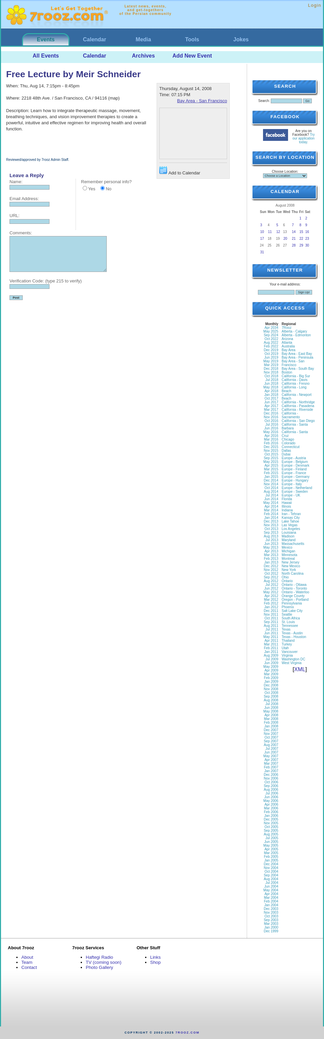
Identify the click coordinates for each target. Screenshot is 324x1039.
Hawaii (287, 503)
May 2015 (270, 462)
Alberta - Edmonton (296, 335)
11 (270, 232)
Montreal (288, 558)
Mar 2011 (271, 644)
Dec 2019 (271, 350)
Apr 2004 (271, 894)
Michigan (288, 551)
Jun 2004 (271, 886)
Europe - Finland (294, 469)
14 (294, 232)
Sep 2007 (271, 741)
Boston (287, 372)
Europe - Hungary (295, 480)
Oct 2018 (271, 376)
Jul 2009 (271, 659)
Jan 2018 (271, 395)
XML (299, 669)
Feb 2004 (271, 901)
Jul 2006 (271, 793)
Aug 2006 (271, 789)
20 (285, 238)
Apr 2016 (271, 436)
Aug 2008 (271, 700)
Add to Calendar (179, 170)
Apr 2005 (271, 849)
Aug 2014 (271, 491)
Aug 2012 (271, 581)
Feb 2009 (271, 678)
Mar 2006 (271, 808)
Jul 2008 (271, 704)
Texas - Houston (294, 637)
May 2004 (270, 890)
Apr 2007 (271, 760)
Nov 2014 (271, 484)
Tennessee (290, 626)
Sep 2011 (271, 622)
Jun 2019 (271, 357)
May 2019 (270, 361)
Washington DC (293, 659)
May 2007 (270, 756)
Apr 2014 (271, 506)
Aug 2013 (271, 536)
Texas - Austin (292, 633)
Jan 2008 (271, 726)
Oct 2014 (271, 488)
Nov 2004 (271, 868)
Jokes (240, 39)
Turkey (287, 644)
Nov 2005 (271, 823)
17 (262, 238)
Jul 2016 (271, 424)
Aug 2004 (271, 879)
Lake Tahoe (290, 521)
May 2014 (270, 503)
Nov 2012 (271, 570)
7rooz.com (188, 1032)
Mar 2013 (271, 555)
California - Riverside (297, 409)
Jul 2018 (271, 380)
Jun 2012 (271, 588)
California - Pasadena (298, 406)
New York (289, 570)
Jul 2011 (271, 629)
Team (27, 962)
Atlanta (287, 342)
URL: (14, 215)
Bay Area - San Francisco (202, 100)
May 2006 (270, 801)
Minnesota (289, 555)
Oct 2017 (271, 398)
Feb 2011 (271, 648)
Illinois (286, 506)
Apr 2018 (271, 391)
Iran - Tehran (291, 514)
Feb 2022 (271, 346)
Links (155, 957)
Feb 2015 (271, 473)
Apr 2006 (271, 804)
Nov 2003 (271, 912)
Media (143, 39)
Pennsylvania (292, 603)
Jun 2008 (271, 707)
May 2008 (270, 711)
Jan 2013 (271, 562)
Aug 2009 (271, 655)
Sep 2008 (271, 696)
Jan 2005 (271, 860)
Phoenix (288, 607)
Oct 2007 (271, 737)
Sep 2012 (271, 577)
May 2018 (270, 387)
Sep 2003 (271, 920)
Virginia (287, 655)
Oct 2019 (271, 354)
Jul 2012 (271, 585)
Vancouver (290, 652)
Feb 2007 (271, 767)
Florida (287, 499)
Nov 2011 (271, 614)
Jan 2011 (271, 652)
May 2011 (270, 637)
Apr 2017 (271, 406)
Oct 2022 (271, 339)
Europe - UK (291, 495)
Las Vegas (290, 525)
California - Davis (294, 380)
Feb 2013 (271, 558)
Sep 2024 (271, 335)
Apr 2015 (271, 465)
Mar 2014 (271, 510)
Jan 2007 (271, 771)
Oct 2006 (271, 782)
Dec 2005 (271, 819)
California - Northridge (298, 402)
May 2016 (270, 432)
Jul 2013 (271, 540)
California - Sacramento (291, 415)
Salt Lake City (292, 611)
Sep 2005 (271, 830)
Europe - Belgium (295, 462)
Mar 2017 (271, 409)
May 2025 (270, 331)
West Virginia (292, 663)
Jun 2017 (271, 402)
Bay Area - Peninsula (297, 357)
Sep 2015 (271, 458)
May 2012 (270, 592)
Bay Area (289, 350)
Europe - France (294, 473)
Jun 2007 (271, 752)
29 (301, 245)
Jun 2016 (271, 428)
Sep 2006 (271, 786)
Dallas (286, 450)
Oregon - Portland (295, 599)
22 (301, 238)
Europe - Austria (294, 458)
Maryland (289, 540)
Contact (29, 967)
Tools (192, 39)
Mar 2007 (271, 763)
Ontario (287, 581)
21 (294, 238)
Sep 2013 (271, 532)
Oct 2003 (271, 916)
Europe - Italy (292, 484)
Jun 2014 (271, 499)
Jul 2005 (271, 838)
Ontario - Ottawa (294, 585)
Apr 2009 (271, 670)
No (109, 188)
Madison (288, 536)
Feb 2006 (271, 812)
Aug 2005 (271, 834)
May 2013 (270, 547)
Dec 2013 (271, 521)
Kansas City (291, 518)
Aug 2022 (271, 342)
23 (307, 238)
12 (278, 232)
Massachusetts (293, 544)
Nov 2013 (271, 525)
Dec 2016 (271, 413)
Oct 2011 (271, 618)
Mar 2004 (271, 897)
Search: (264, 101)
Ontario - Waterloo (295, 592)
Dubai (286, 454)
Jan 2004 (271, 905)
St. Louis (288, 622)
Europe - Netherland (297, 488)
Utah (285, 648)
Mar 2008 (271, 719)
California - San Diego (298, 421)
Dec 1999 (271, 931)
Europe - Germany (295, 477)
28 (294, 245)
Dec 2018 (271, 368)
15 (301, 232)
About (27, 957)
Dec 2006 (271, 775)
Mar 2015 (271, 469)
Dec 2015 (271, 447)
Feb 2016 (271, 443)
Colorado (289, 443)
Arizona (287, 339)
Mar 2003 (271, 924)
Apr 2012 (271, 596)
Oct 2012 (271, 573)
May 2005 (270, 845)
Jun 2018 (271, 383)
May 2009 (270, 667)
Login (314, 5)
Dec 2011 (271, 611)
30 (307, 245)
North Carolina (292, 573)
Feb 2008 (271, 722)
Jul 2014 (271, 495)
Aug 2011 (271, 626)
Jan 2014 (271, 518)
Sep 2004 (271, 875)
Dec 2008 (271, 685)
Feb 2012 (271, 603)
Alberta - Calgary (294, 331)
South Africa (291, 618)
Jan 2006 (271, 816)
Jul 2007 (271, 748)
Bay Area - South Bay (298, 368)
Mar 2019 (271, 365)
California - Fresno (295, 383)
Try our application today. (303, 138)
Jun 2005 (271, 842)
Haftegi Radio (99, 957)
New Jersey (290, 562)
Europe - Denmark (295, 465)
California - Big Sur (296, 376)
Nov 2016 (271, 417)
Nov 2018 (271, 372)
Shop (155, 962)
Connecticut (291, 447)
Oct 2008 (271, 693)
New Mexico (291, 566)
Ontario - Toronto (294, 588)
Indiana (287, 510)
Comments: (20, 232)
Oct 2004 (271, 871)
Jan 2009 (271, 681)
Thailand (288, 640)
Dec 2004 (271, 864)
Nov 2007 (271, 734)
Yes (91, 188)
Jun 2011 (271, 633)
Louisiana (289, 532)
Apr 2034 (271, 328)
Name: (15, 181)
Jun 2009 (271, 663)
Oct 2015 (271, 454)
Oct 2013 (271, 529)
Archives (143, 56)
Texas (286, 629)
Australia (288, 346)
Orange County (293, 596)
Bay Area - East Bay (297, 354)
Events (46, 39)
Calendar (94, 39)
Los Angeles (291, 529)
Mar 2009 (271, 674)
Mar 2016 (271, 439)
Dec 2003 (271, 909)
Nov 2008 (271, 689)
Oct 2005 (271, 827)
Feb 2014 (271, 514)
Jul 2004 (271, 883)
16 (307, 232)
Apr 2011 (271, 640)
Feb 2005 (271, 856)
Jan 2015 (271, 477)
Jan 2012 (271, 607)
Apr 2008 (271, 715)
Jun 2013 (271, 544)
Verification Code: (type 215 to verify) (45, 280)
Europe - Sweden (295, 491)
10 (262, 232)
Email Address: (24, 198)
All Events (46, 56)
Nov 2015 (271, 450)
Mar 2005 (271, 853)
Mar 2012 (271, 599)
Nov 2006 (271, 778)
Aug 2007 (271, 745)
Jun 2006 (271, 797)
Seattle (287, 614)
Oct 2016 (271, 421)
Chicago (288, 439)
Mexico (287, 547)
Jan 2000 (271, 927)
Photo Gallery (99, 967)
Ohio (285, 577)
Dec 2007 (271, 730)
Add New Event (192, 56)
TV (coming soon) (103, 962)
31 (262, 252)
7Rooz (286, 328)
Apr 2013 (271, 551)
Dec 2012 (271, 566)
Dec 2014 (271, 480)
